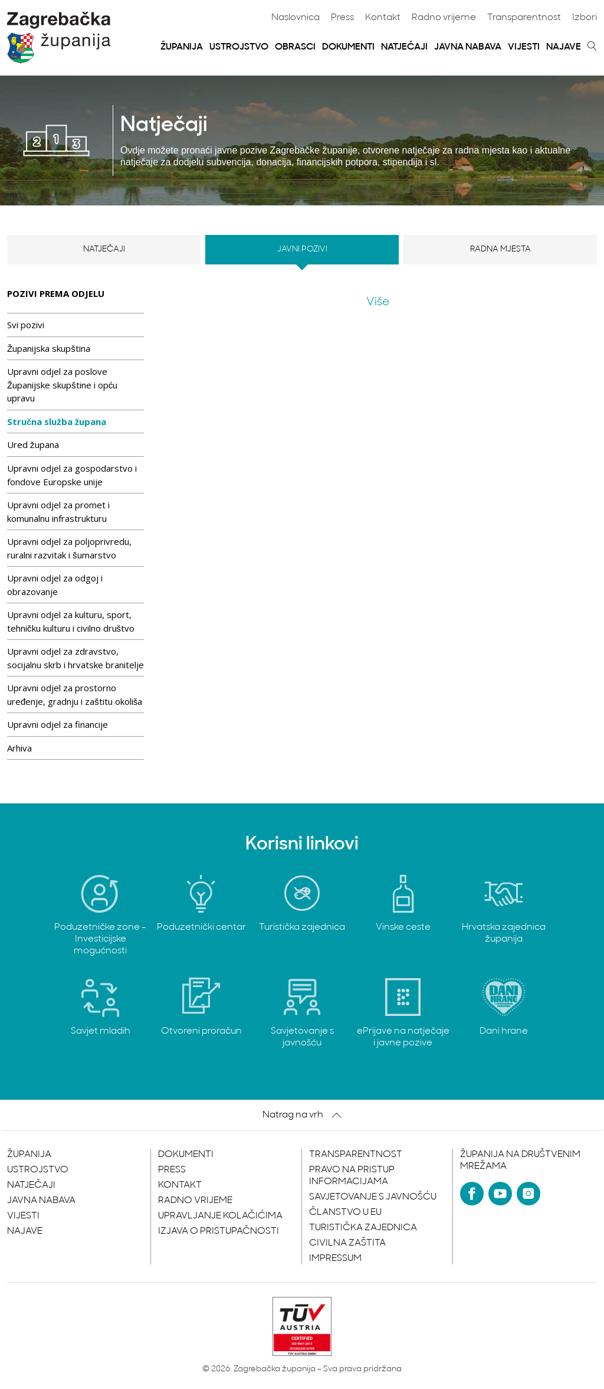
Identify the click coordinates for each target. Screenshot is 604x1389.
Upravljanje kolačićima (220, 1216)
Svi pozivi (25, 325)
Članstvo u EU (345, 1212)
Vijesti (524, 47)
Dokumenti (348, 47)
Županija (181, 47)
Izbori (584, 17)
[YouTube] (500, 1193)
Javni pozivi (302, 249)
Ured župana (33, 444)
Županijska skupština (48, 348)
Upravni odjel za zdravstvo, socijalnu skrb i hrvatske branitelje (75, 658)
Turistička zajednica (363, 1228)
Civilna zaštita (347, 1243)
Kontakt (383, 17)
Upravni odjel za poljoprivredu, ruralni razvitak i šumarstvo (69, 548)
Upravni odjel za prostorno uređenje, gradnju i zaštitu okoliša (74, 694)
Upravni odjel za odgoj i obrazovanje (55, 584)
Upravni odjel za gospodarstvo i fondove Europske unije (72, 475)
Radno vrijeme (444, 17)
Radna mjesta (500, 249)
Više (377, 302)
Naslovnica (295, 17)
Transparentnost (524, 17)
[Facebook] (472, 1193)
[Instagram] (528, 1193)
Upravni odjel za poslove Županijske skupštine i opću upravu (62, 384)
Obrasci (295, 47)
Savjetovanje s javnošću (372, 1197)
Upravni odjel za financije (57, 724)
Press (342, 17)
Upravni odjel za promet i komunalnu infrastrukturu (58, 511)
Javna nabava (467, 47)
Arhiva (19, 748)
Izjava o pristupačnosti (218, 1231)
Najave (563, 47)
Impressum (335, 1258)
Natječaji (404, 47)
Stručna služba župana (56, 421)
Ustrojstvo (238, 47)
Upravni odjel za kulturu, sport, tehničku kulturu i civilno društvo (70, 621)
